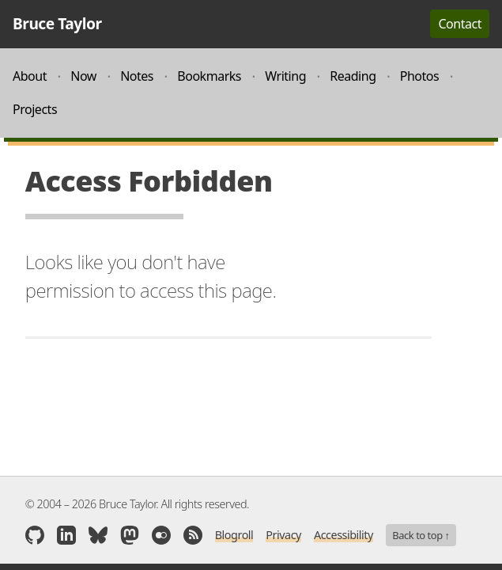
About (30, 76)
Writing (285, 76)
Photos (420, 76)
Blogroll (234, 534)
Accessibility (343, 534)
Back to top (420, 535)
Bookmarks (209, 76)
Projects (35, 109)
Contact (459, 23)
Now (83, 76)
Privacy (283, 534)
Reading (353, 76)
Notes (136, 76)
